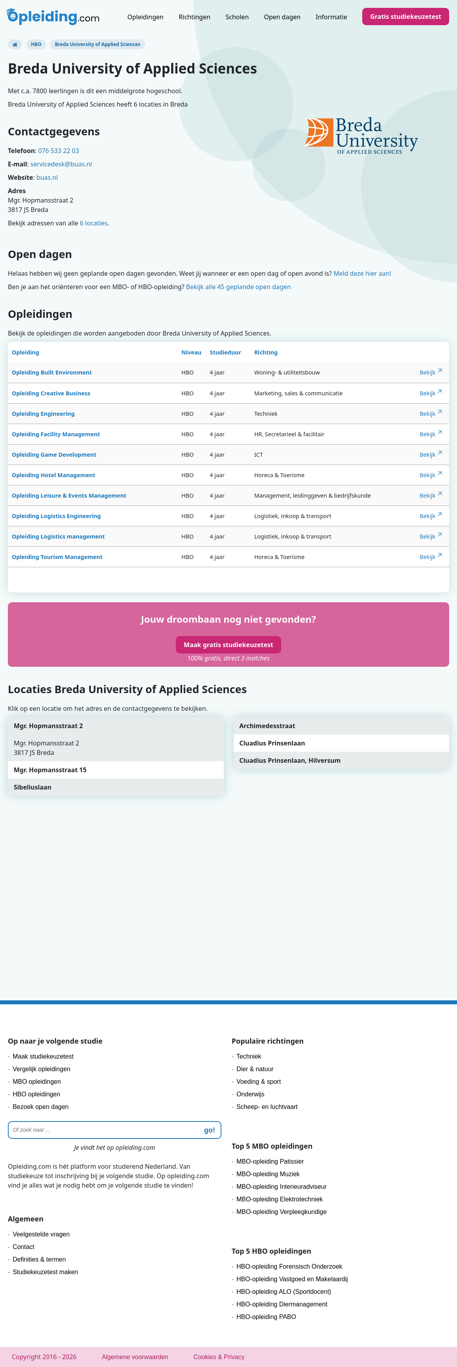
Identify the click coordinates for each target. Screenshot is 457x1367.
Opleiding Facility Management (56, 434)
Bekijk (427, 372)
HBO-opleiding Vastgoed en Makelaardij (292, 1279)
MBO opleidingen (37, 1081)
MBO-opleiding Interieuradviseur (281, 1186)
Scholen (237, 17)
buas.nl (47, 177)
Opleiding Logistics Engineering (56, 516)
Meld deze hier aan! (362, 273)
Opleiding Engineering (43, 413)
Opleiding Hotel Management (53, 475)
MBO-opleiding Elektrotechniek (279, 1199)
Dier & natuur (254, 1069)
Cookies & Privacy (219, 1357)
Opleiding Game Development (54, 454)
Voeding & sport (258, 1081)
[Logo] (53, 17)
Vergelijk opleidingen (41, 1069)
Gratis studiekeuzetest (405, 16)
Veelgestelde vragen (41, 1234)
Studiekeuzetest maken (45, 1272)
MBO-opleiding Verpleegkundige (281, 1211)
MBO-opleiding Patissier (270, 1161)
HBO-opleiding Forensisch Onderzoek (289, 1266)
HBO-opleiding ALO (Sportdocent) (283, 1291)
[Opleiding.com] (15, 44)
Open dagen (282, 17)
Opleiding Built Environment (52, 372)
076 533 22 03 (58, 150)
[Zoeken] (114, 1130)
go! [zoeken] (209, 1130)
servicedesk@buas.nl (61, 164)
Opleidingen (145, 17)
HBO (36, 44)
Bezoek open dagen (40, 1106)
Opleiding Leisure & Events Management (69, 495)
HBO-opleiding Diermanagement (281, 1304)
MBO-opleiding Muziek (268, 1174)
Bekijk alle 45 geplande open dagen (238, 286)
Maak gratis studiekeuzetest (228, 644)
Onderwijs (250, 1094)
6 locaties (93, 223)
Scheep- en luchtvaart (267, 1106)
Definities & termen (39, 1259)
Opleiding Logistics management (58, 536)
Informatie (331, 17)
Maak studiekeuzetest (43, 1056)
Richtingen (194, 17)
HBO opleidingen (36, 1094)
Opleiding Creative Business (51, 393)
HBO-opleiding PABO (266, 1317)
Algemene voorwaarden (135, 1357)
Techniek (248, 1056)
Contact (23, 1246)
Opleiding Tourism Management (57, 557)
